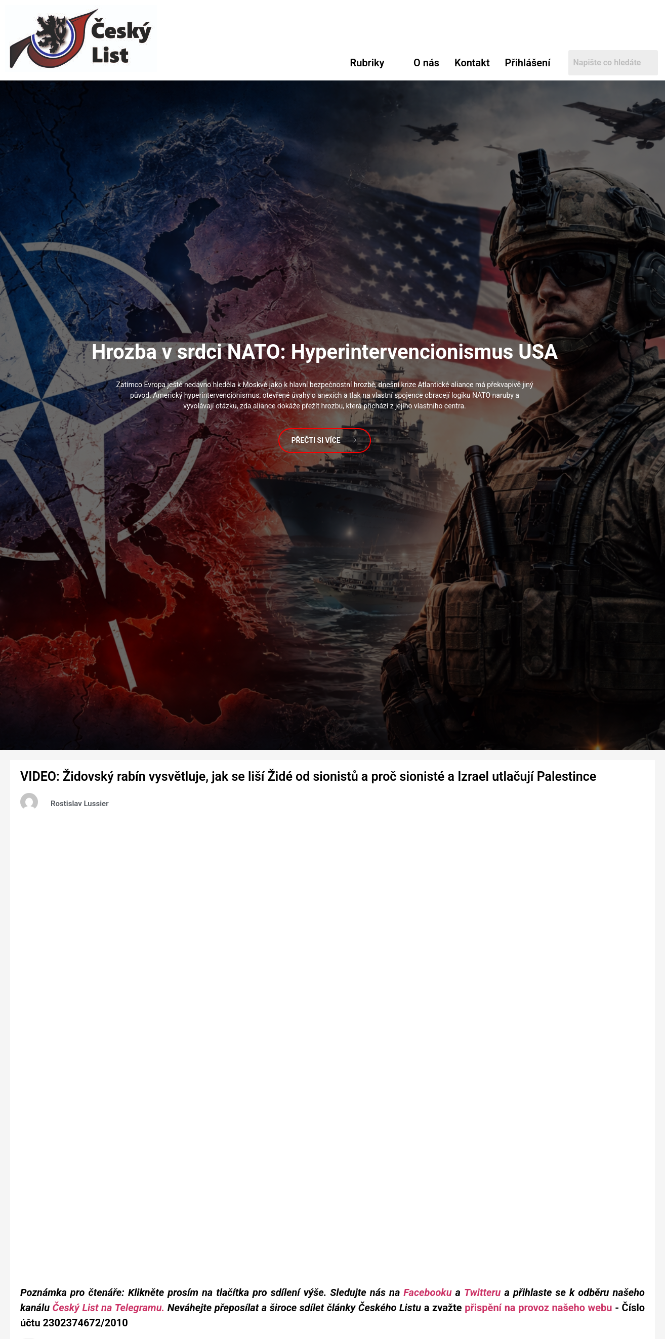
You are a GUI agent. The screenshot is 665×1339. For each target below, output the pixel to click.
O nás (426, 63)
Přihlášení (528, 63)
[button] (374, 62)
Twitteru (484, 1292)
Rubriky (367, 63)
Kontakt (472, 63)
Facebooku (427, 1292)
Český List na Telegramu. (109, 1308)
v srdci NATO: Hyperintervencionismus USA (325, 351)
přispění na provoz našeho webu (538, 1308)
